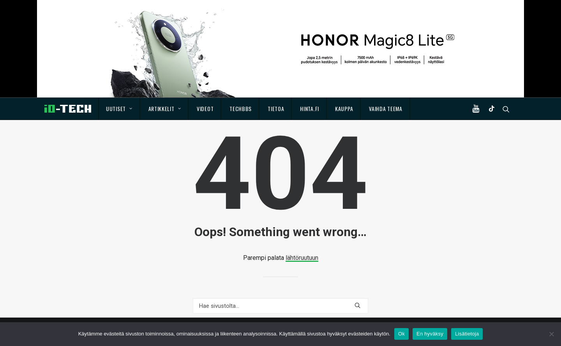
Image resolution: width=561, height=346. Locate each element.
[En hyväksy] (551, 334)
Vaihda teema (385, 108)
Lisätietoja (467, 334)
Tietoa (276, 108)
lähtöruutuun (302, 257)
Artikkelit (164, 108)
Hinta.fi (309, 108)
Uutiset (119, 108)
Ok (401, 334)
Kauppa (344, 108)
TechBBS (240, 108)
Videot (205, 108)
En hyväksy (429, 334)
